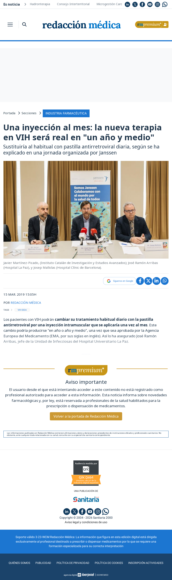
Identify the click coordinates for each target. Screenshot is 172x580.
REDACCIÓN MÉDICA (26, 302)
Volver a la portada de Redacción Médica (86, 415)
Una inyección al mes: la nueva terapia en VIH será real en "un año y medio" (82, 131)
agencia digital (70, 574)
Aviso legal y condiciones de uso (86, 521)
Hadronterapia (40, 4)
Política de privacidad (72, 562)
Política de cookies (109, 562)
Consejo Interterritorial (73, 4)
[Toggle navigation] (10, 24)
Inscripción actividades (147, 562)
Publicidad (41, 562)
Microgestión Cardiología (114, 4)
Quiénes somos (17, 562)
